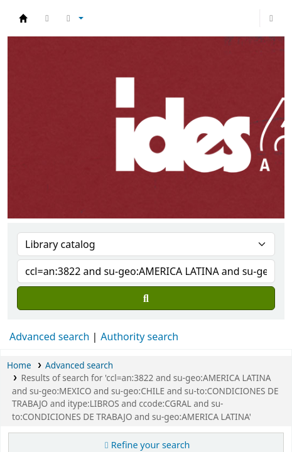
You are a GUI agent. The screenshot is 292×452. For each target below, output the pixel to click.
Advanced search (49, 336)
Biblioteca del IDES (23, 18)
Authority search (139, 336)
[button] (47, 18)
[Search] (146, 298)
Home (19, 365)
